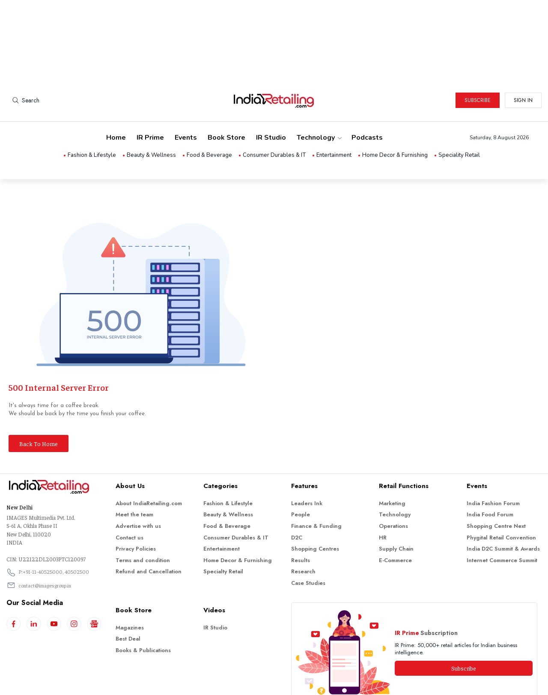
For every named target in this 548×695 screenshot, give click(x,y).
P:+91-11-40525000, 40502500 (53, 535)
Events (186, 101)
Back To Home (38, 407)
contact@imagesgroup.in (44, 548)
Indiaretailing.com (272, 682)
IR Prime (150, 101)
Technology (319, 101)
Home (116, 101)
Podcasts (367, 101)
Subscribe (478, 64)
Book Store (226, 101)
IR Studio (271, 101)
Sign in (523, 64)
